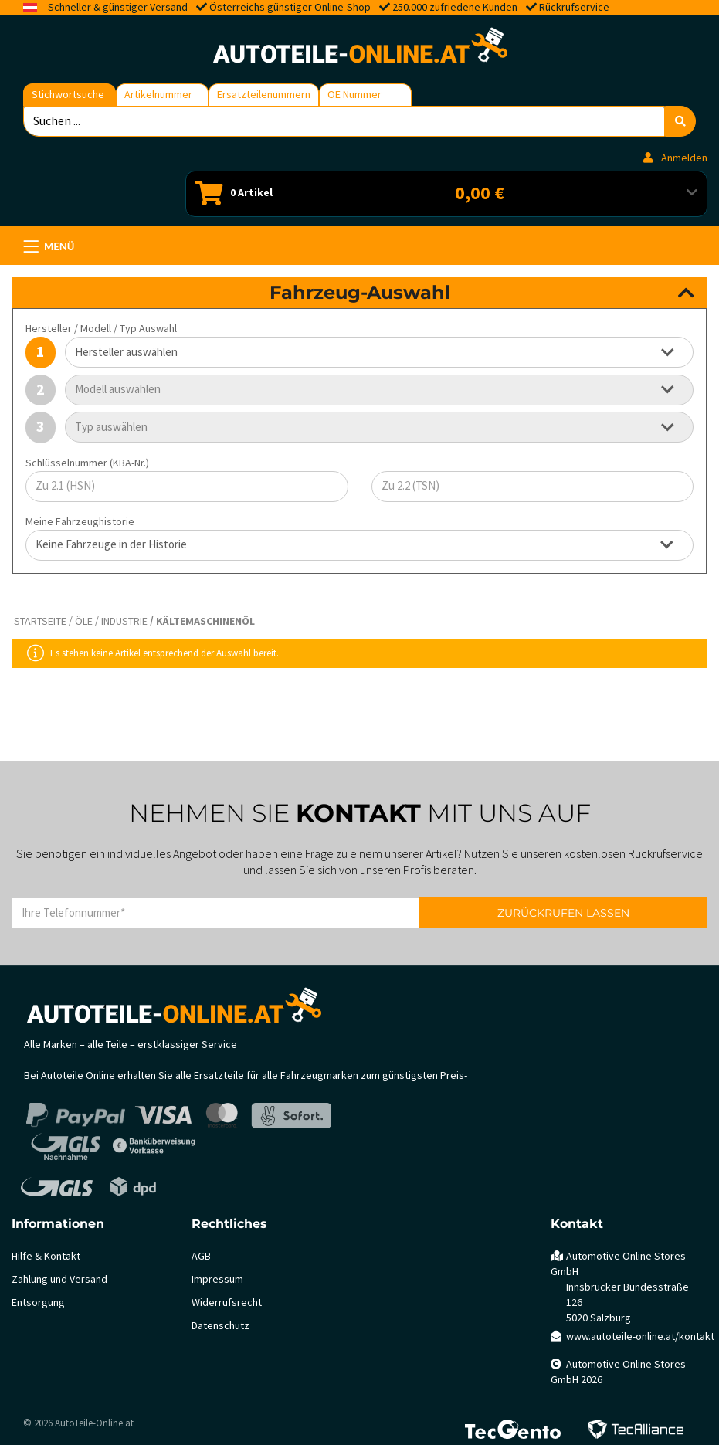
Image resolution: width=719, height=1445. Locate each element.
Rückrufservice (574, 7)
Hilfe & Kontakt (46, 1256)
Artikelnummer (158, 94)
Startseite (40, 621)
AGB (201, 1256)
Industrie (124, 621)
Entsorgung (38, 1302)
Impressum (217, 1279)
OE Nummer (354, 94)
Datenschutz (220, 1325)
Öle (84, 621)
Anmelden (675, 158)
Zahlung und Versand (59, 1279)
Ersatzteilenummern (263, 94)
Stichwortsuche (68, 94)
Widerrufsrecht (227, 1302)
